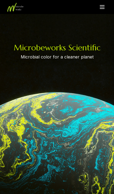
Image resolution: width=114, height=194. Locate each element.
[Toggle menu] (102, 7)
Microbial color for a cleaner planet (57, 57)
